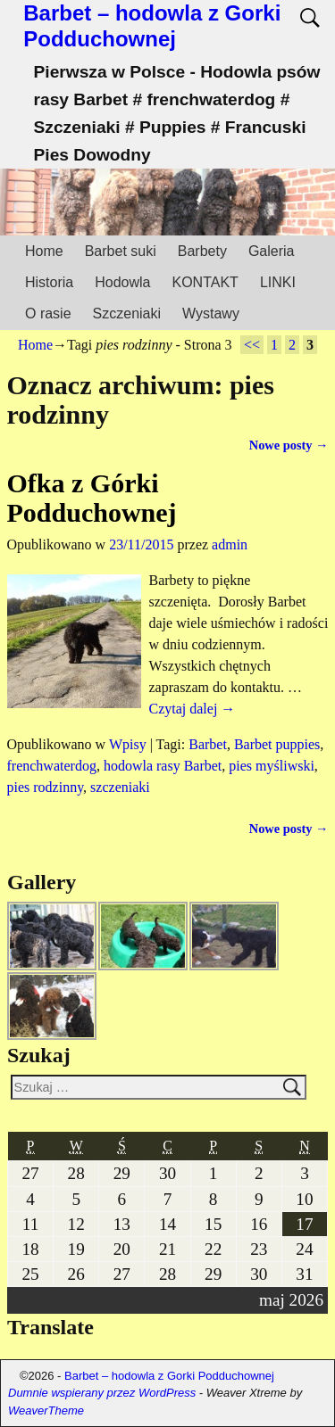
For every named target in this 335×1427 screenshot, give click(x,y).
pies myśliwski (271, 765)
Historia (49, 282)
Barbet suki (120, 251)
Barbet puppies (277, 744)
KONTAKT (205, 282)
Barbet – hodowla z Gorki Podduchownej (152, 26)
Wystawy (210, 313)
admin (229, 544)
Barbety (202, 251)
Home (44, 251)
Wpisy (128, 744)
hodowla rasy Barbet (163, 765)
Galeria (271, 251)
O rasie (48, 313)
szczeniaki (120, 787)
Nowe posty (289, 445)
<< (252, 344)
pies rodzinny (45, 787)
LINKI (278, 282)
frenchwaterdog (51, 765)
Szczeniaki (127, 313)
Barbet (207, 744)
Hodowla (122, 282)
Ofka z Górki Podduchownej (92, 497)
